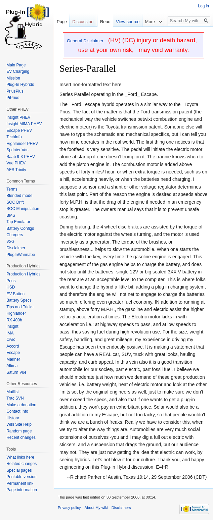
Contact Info (17, 411)
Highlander (16, 313)
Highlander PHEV (22, 143)
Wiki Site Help (19, 424)
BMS (10, 215)
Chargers (14, 234)
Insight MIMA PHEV (24, 123)
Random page (19, 431)
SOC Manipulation (22, 208)
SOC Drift (15, 202)
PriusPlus (15, 91)
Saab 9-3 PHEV (20, 156)
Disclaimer (15, 248)
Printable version (21, 476)
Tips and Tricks (19, 307)
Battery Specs (19, 300)
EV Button (15, 294)
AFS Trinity (16, 169)
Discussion (82, 21)
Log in (203, 6)
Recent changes (21, 437)
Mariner (13, 359)
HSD (10, 287)
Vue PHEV (16, 163)
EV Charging (17, 71)
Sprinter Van (17, 150)
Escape (13, 352)
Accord (12, 346)
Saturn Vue (16, 372)
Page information (21, 489)
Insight (12, 326)
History (12, 418)
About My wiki (96, 508)
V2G (10, 241)
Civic (10, 339)
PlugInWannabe (20, 254)
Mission (13, 78)
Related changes (21, 463)
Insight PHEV (18, 117)
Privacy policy (69, 508)
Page (62, 21)
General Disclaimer (85, 40)
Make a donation (21, 405)
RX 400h (14, 320)
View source (128, 21)
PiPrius (12, 97)
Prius (10, 280)
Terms (11, 189)
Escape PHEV (19, 130)
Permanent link (19, 483)
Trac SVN (15, 398)
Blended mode (19, 195)
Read (105, 21)
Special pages (19, 470)
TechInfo (14, 137)
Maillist (12, 391)
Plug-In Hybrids (20, 84)
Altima (11, 365)
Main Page (16, 65)
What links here (20, 457)
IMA (9, 333)
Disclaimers (121, 508)
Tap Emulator (18, 221)
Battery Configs (20, 228)
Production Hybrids (23, 274)
